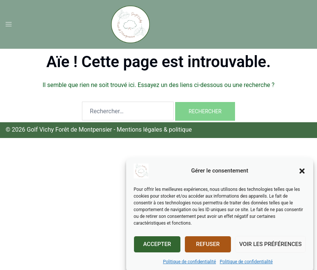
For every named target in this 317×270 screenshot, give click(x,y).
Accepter (157, 248)
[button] (302, 175)
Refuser (208, 248)
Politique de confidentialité (189, 265)
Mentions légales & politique (154, 129)
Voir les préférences (270, 248)
